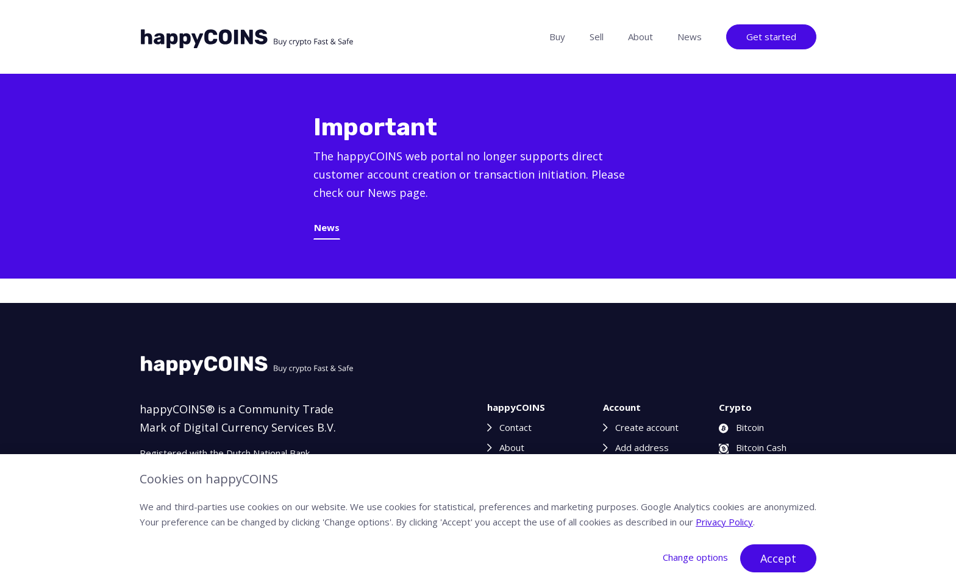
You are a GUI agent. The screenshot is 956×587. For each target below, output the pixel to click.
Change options (695, 557)
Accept (778, 558)
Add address (642, 447)
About (640, 36)
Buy (557, 36)
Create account (647, 427)
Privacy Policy (724, 522)
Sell (597, 36)
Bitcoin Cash (753, 447)
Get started (771, 36)
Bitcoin (741, 427)
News (689, 36)
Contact (515, 427)
